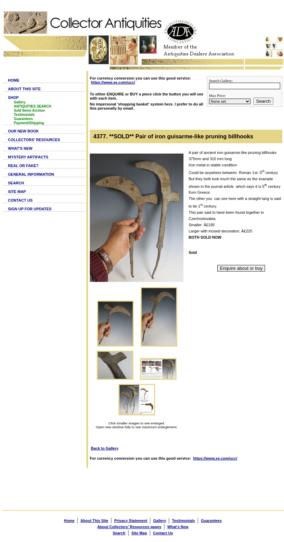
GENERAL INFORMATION (31, 174)
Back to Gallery (105, 448)
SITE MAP (17, 192)
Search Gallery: (221, 81)
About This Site (94, 520)
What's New (177, 527)
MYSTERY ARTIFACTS (28, 157)
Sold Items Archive (29, 110)
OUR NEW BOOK (23, 131)
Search (263, 101)
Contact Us (163, 533)
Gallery (20, 102)
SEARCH (16, 183)
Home (69, 520)
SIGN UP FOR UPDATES (29, 209)
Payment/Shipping (29, 123)
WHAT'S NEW (20, 148)
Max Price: (217, 95)
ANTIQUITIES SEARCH (32, 106)
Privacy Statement (130, 520)
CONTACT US (20, 200)
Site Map (139, 533)
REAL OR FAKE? (23, 166)
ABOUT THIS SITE (24, 89)
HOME (13, 80)
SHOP (13, 97)
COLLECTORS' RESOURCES (34, 140)
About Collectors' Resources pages (129, 527)
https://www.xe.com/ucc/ (113, 82)
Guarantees (23, 119)
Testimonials (24, 115)
